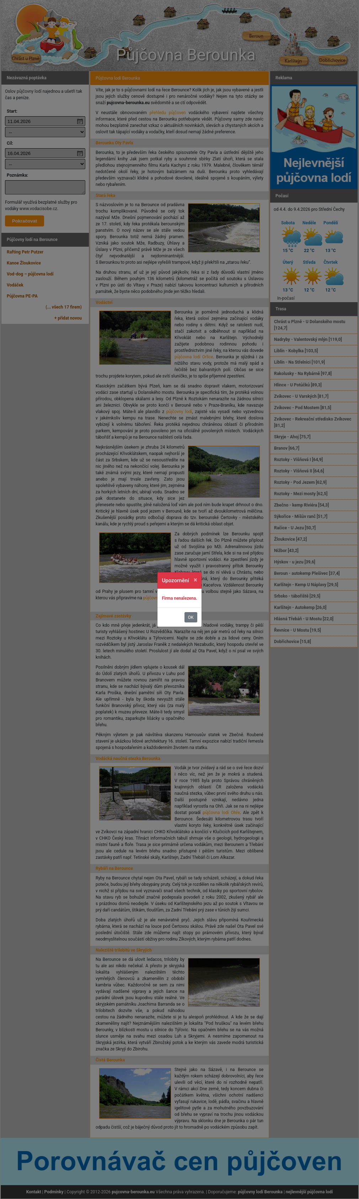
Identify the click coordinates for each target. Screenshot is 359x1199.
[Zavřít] (195, 579)
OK (191, 617)
